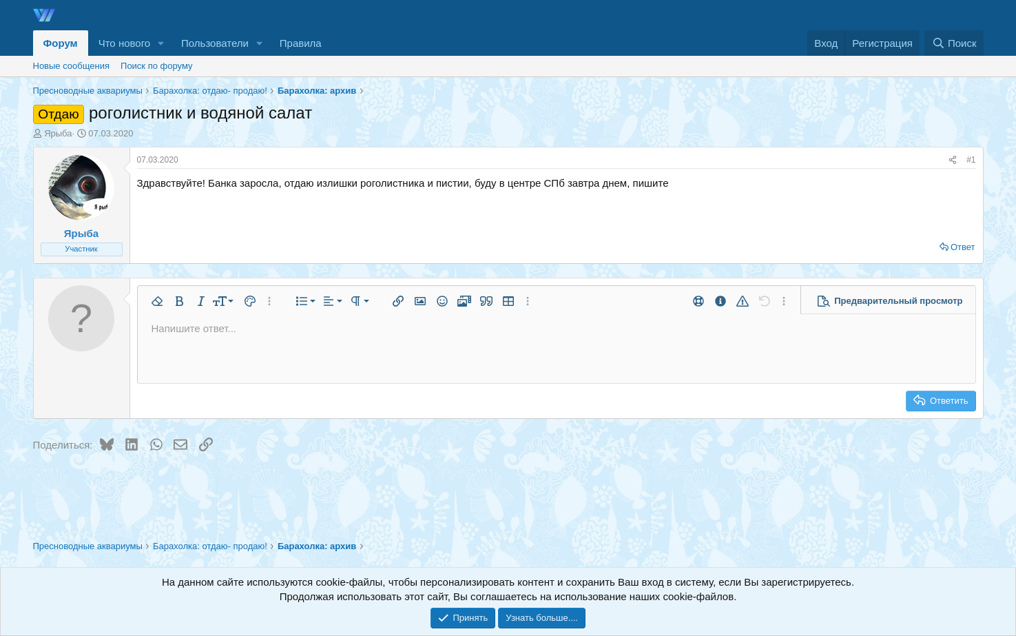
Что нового (124, 43)
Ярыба (58, 133)
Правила (301, 43)
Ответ (963, 247)
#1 (970, 160)
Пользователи (215, 43)
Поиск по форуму (156, 66)
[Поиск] (953, 43)
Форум (60, 43)
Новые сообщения (71, 66)
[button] (161, 43)
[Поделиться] (953, 160)
